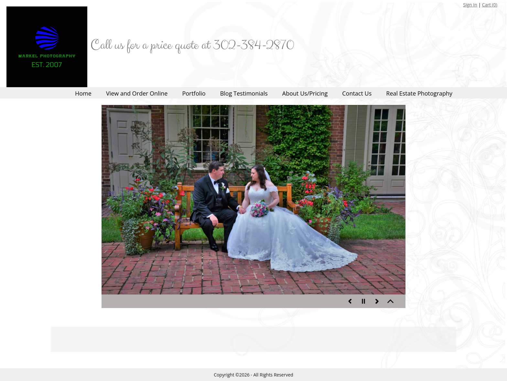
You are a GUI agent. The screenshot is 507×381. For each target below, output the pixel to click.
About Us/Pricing (305, 93)
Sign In (470, 5)
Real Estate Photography (419, 93)
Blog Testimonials (244, 93)
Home (83, 93)
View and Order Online (137, 93)
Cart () (489, 5)
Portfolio (193, 93)
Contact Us (357, 93)
